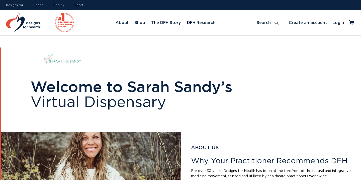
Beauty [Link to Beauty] (58, 5)
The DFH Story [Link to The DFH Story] (166, 23)
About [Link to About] (122, 23)
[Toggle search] (268, 23)
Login (338, 23)
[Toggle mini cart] (352, 22)
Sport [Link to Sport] (78, 5)
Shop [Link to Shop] (140, 23)
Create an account (308, 23)
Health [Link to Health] (38, 5)
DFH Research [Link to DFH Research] (201, 23)
